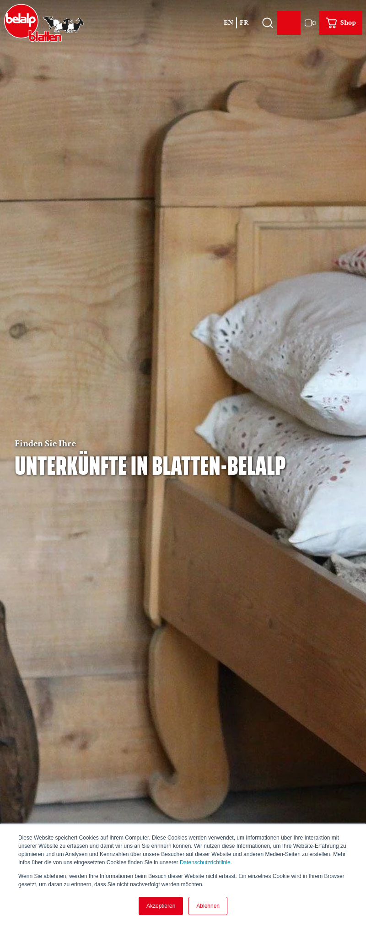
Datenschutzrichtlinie (205, 862)
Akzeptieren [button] (160, 906)
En (228, 22)
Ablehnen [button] (208, 906)
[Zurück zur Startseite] (44, 23)
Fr (244, 22)
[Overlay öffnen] (267, 23)
